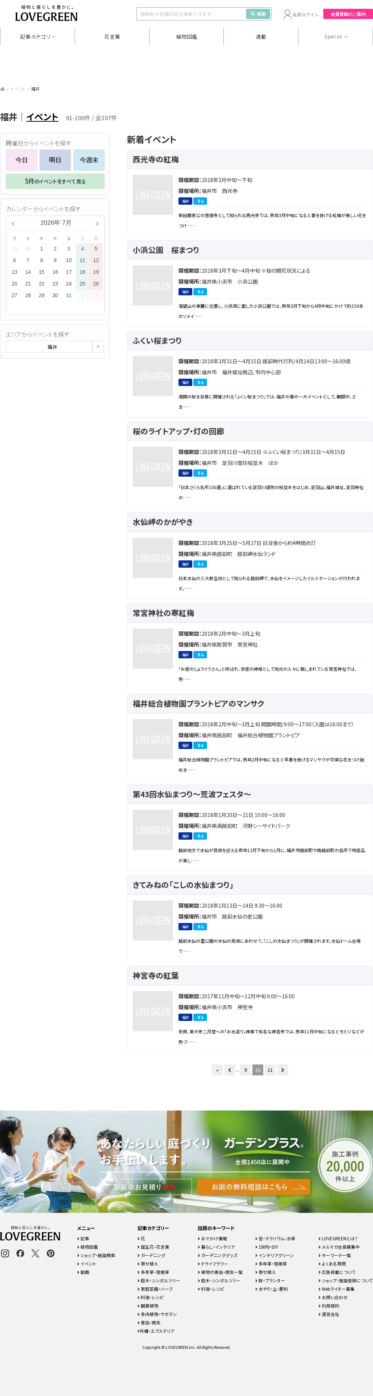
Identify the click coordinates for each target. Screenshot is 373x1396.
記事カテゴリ (35, 36)
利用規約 (329, 1305)
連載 (261, 36)
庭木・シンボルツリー (158, 1280)
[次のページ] (282, 1069)
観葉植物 (147, 1305)
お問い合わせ (333, 1297)
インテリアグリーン (274, 1255)
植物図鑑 (186, 36)
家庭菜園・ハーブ (155, 1289)
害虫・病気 (149, 1322)
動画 (83, 1272)
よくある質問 (332, 1263)
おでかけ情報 (212, 1238)
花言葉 (112, 36)
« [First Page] (217, 1069)
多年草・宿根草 (153, 1272)
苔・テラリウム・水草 (275, 1238)
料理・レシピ (150, 1297)
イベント (18, 89)
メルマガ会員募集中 (339, 1247)
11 (270, 1069)
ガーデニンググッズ (217, 1255)
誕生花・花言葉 (153, 1247)
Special (333, 36)
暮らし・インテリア (216, 1247)
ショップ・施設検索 (96, 1255)
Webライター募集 (337, 1289)
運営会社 (329, 1314)
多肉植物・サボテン (157, 1314)
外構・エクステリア (155, 1331)
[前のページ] (229, 1069)
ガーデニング (151, 1255)
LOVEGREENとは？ (338, 1238)
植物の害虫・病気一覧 (220, 1272)
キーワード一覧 (335, 1255)
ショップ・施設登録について (346, 1280)
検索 (258, 14)
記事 (83, 1238)
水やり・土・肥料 (271, 1289)
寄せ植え (147, 1263)
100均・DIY (266, 1247)
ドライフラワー (213, 1263)
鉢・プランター (270, 1280)
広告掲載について (337, 1272)
